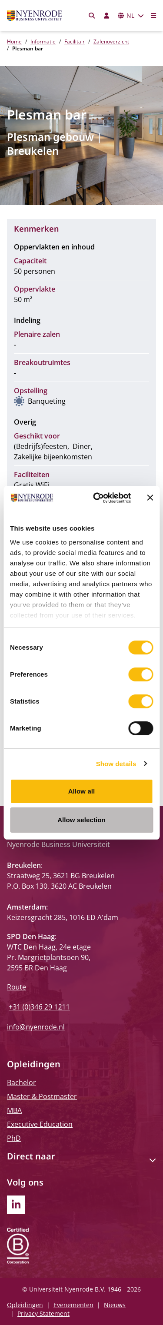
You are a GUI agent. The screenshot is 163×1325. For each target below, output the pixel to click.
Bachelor (21, 1082)
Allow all (81, 791)
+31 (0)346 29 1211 (39, 1007)
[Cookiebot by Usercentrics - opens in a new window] (97, 498)
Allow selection (81, 820)
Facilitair (74, 41)
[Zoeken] (92, 15)
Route (16, 987)
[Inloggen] (106, 16)
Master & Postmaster (42, 1096)
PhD (14, 1138)
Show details (116, 763)
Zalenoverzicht (111, 41)
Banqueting (47, 401)
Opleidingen (25, 1305)
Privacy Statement (43, 1313)
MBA (14, 1110)
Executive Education (40, 1124)
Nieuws (115, 1305)
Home (14, 41)
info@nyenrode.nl (36, 1027)
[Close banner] (150, 498)
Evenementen (73, 1305)
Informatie (43, 41)
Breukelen (33, 150)
